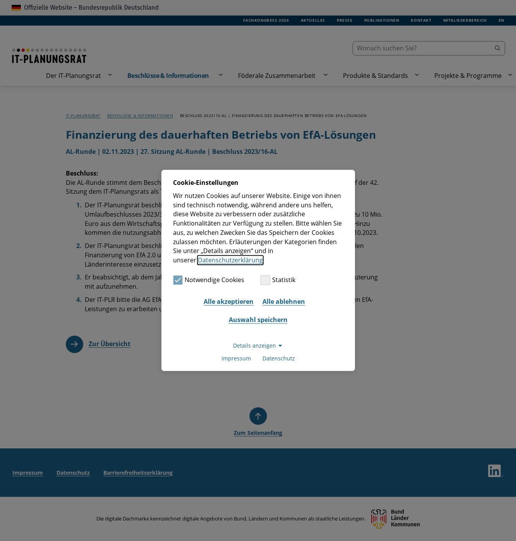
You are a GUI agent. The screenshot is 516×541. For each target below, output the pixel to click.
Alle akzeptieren (229, 301)
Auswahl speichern (258, 319)
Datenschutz (278, 358)
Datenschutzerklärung (230, 260)
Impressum (236, 358)
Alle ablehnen (283, 301)
